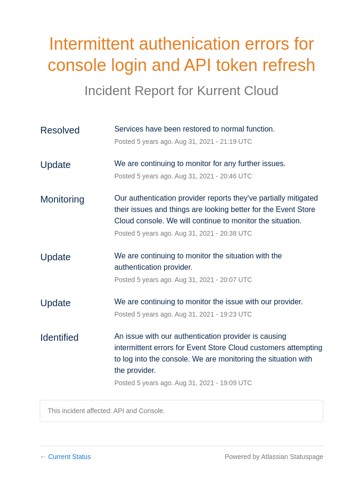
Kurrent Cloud (238, 90)
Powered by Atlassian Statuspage (274, 456)
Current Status (65, 456)
